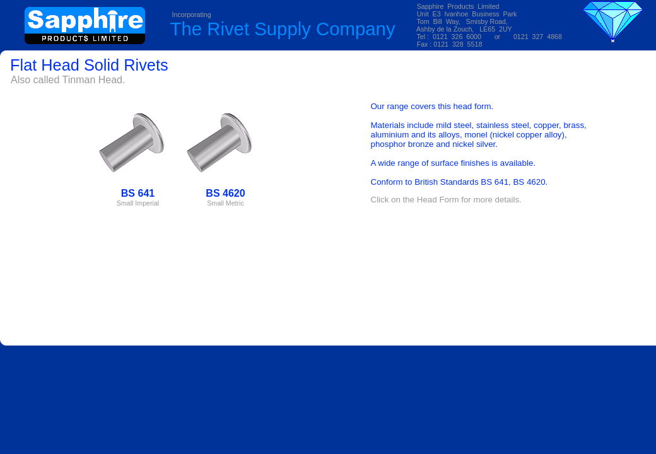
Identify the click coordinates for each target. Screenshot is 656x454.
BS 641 (494, 182)
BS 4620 (529, 182)
